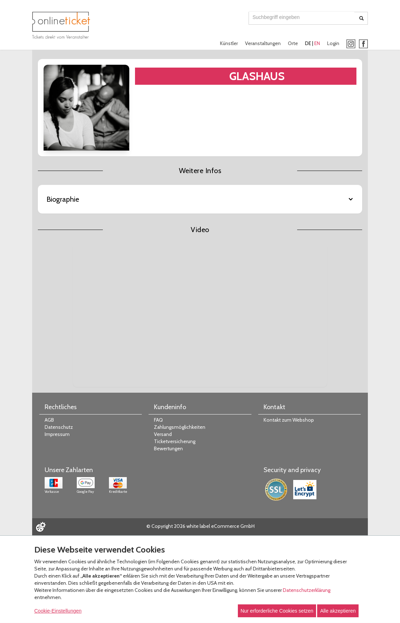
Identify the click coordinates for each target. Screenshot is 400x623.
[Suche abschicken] (361, 18)
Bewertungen (168, 448)
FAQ (158, 420)
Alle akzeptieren (338, 611)
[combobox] (301, 17)
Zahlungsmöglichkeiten (179, 427)
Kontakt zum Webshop (289, 420)
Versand (163, 434)
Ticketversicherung (174, 441)
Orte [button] (293, 43)
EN (317, 43)
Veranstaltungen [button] (263, 43)
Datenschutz (59, 427)
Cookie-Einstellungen (57, 610)
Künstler (229, 43)
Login (333, 43)
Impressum (57, 434)
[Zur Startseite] (61, 25)
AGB (49, 420)
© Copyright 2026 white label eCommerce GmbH (200, 526)
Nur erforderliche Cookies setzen (277, 611)
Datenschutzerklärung (306, 590)
